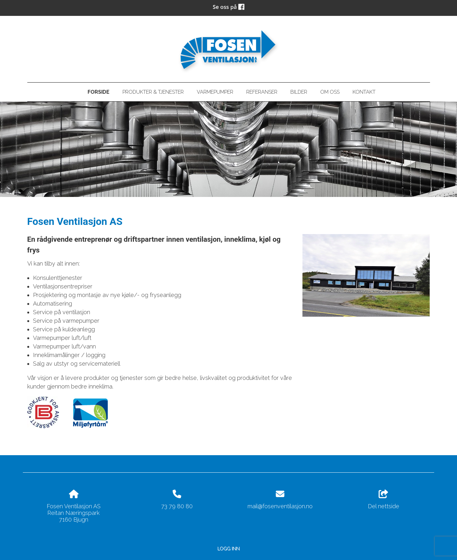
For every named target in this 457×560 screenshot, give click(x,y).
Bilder (298, 92)
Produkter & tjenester (153, 92)
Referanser (261, 92)
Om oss (330, 92)
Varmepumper (215, 92)
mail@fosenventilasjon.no (280, 506)
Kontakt (364, 92)
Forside (98, 92)
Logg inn (228, 548)
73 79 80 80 (177, 506)
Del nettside (383, 499)
